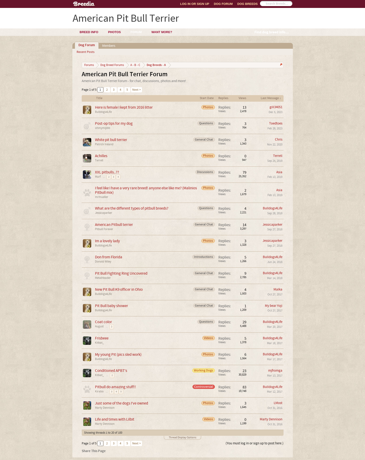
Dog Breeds (247, 4)
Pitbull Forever (104, 229)
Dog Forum (223, 4)
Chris (278, 139)
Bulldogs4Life (103, 112)
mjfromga (275, 370)
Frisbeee (101, 338)
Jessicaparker (103, 213)
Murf (98, 177)
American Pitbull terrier (114, 224)
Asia (279, 172)
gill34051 (276, 107)
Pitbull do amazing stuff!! (115, 387)
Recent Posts (86, 52)
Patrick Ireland (104, 144)
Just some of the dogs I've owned (121, 403)
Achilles (101, 156)
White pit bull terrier (111, 139)
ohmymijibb (102, 128)
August (99, 326)
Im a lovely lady (107, 241)
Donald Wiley (103, 261)
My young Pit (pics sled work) (118, 354)
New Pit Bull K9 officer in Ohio (119, 289)
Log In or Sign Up (194, 4)
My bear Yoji (273, 306)
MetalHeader (103, 278)
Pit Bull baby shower (111, 305)
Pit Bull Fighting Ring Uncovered (121, 273)
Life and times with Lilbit (114, 419)
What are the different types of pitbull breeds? (131, 208)
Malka (278, 289)
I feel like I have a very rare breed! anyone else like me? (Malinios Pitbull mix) (146, 190)
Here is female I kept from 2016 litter (124, 107)
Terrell (99, 160)
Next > (136, 90)
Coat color (103, 322)
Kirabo (99, 391)
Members (108, 46)
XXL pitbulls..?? (107, 172)
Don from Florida (108, 257)
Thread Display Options (182, 437)
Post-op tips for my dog (114, 123)
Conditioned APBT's (111, 370)
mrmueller (101, 197)
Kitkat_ (99, 343)
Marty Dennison (105, 408)
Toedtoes (275, 123)
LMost (278, 403)
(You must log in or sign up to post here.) (255, 443)
